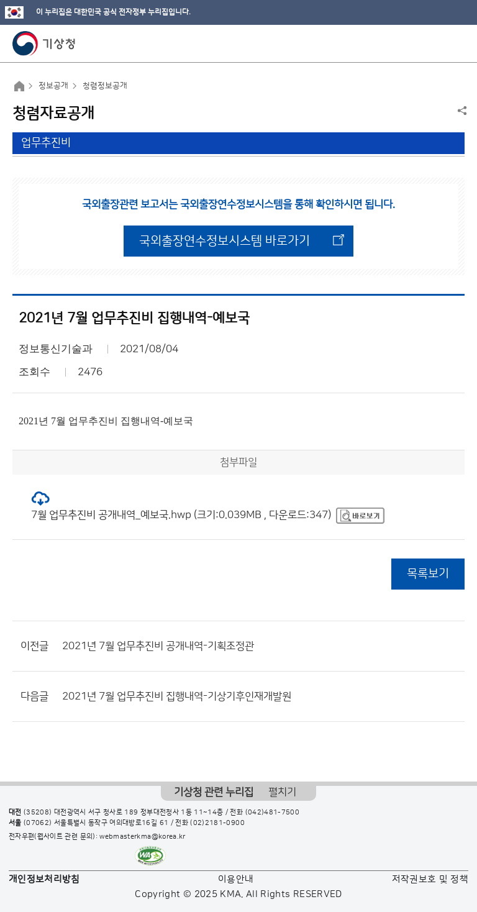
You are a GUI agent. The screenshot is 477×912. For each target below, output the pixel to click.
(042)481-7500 (272, 812)
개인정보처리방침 (44, 879)
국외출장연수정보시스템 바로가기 (224, 241)
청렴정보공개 (105, 85)
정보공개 (53, 85)
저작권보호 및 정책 (430, 879)
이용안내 (235, 879)
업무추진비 (46, 143)
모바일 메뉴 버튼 (456, 43)
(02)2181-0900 (217, 823)
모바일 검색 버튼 (436, 43)
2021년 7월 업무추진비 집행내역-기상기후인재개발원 (176, 696)
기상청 (44, 43)
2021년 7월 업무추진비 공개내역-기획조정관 (158, 646)
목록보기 (428, 573)
